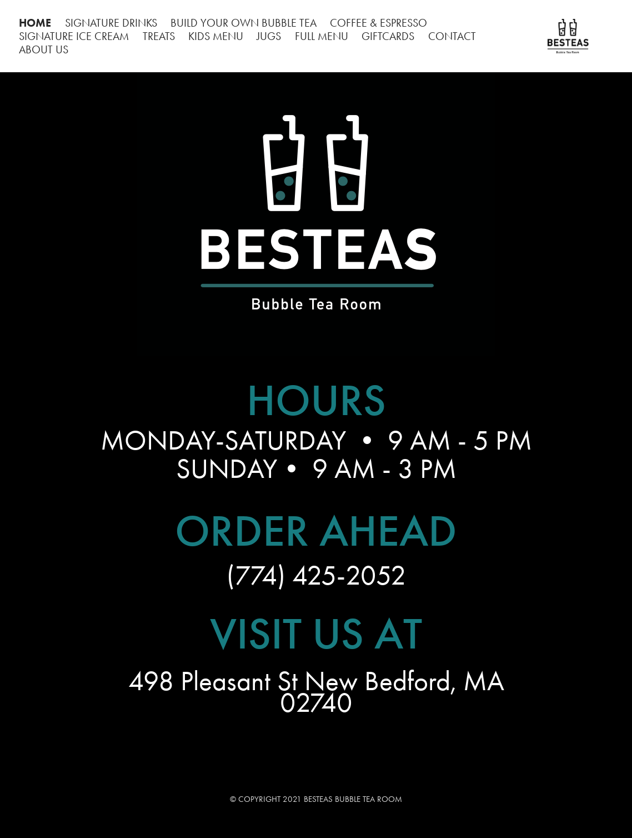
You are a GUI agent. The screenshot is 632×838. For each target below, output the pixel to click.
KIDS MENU (215, 36)
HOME (35, 22)
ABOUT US (43, 49)
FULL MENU (321, 36)
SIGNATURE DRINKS (111, 22)
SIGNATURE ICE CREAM (74, 36)
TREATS (159, 36)
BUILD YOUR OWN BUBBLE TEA (243, 22)
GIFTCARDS (388, 36)
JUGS (269, 36)
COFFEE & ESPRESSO (378, 22)
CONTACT (452, 36)
